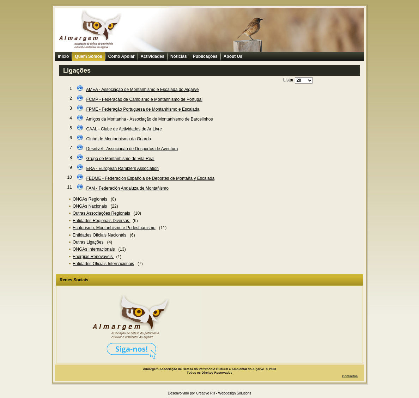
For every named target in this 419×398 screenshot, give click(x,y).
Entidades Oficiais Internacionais (103, 263)
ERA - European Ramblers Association (122, 168)
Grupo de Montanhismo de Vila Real (120, 158)
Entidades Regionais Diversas (101, 220)
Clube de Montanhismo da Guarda (118, 138)
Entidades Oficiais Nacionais (99, 235)
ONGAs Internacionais (94, 249)
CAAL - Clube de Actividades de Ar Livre (124, 129)
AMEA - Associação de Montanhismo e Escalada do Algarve (142, 89)
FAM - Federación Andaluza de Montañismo (127, 188)
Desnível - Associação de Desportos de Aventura (132, 148)
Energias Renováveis (93, 256)
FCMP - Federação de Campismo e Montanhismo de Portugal (144, 99)
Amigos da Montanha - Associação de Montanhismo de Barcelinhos (149, 119)
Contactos (350, 376)
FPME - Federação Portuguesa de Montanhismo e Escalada (143, 109)
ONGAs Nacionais (90, 206)
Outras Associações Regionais (101, 213)
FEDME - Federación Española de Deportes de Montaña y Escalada (150, 178)
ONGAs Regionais (90, 199)
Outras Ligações (88, 242)
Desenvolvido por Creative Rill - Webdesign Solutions (209, 393)
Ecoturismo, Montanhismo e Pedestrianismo (114, 227)
